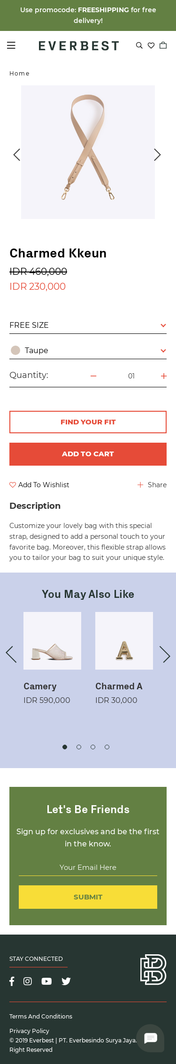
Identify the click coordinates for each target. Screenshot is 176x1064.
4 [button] (107, 747)
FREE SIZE (87, 325)
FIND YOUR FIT (88, 421)
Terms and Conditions (40, 1016)
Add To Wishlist (39, 485)
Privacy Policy (29, 1030)
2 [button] (79, 747)
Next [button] (157, 155)
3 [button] (93, 747)
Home (19, 73)
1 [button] (64, 747)
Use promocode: (49, 10)
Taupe (88, 350)
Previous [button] (16, 155)
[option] (88, 152)
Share (152, 485)
